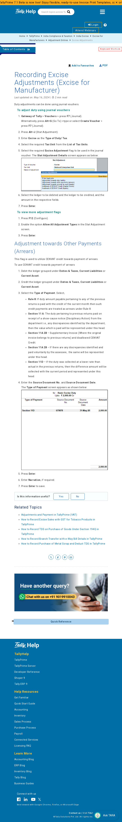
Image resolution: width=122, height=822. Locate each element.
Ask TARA (104, 815)
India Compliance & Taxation (57, 36)
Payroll (18, 733)
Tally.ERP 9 (21, 684)
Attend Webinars (85, 30)
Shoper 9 (19, 678)
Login (93, 24)
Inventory (20, 715)
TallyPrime (34, 36)
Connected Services (26, 739)
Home (22, 36)
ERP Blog (19, 765)
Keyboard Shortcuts (110, 49)
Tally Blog (20, 777)
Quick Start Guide (24, 703)
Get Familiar (21, 697)
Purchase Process (25, 727)
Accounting (21, 709)
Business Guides (24, 783)
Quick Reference (61, 621)
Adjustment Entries (58, 40)
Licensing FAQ (22, 745)
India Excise (82, 36)
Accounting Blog (24, 759)
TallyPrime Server (25, 665)
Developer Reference (27, 672)
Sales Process (22, 721)
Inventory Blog (23, 771)
